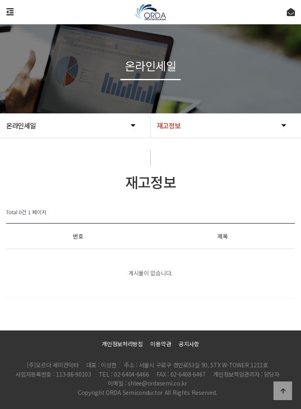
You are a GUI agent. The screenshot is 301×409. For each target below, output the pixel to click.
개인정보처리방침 (122, 344)
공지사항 (189, 344)
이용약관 (160, 344)
